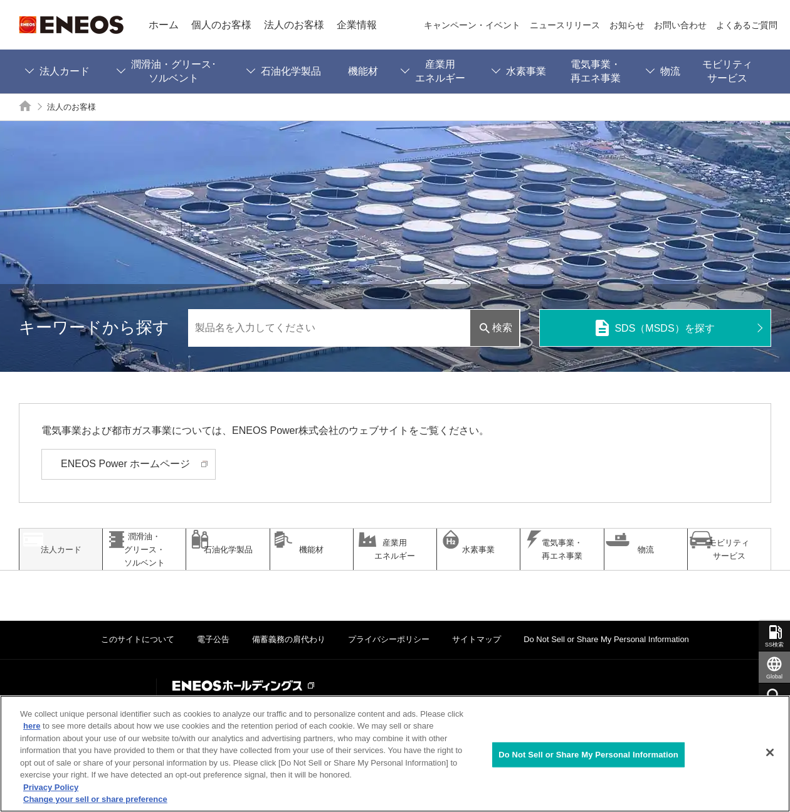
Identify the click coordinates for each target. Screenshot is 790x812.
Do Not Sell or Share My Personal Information (606, 676)
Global (774, 676)
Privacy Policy (50, 787)
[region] (395, 753)
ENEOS (71, 25)
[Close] (770, 752)
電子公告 (213, 676)
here (31, 725)
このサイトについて (137, 676)
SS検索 (774, 644)
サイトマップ (476, 676)
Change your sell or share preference (95, 799)
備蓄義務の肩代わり (288, 676)
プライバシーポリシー (388, 676)
